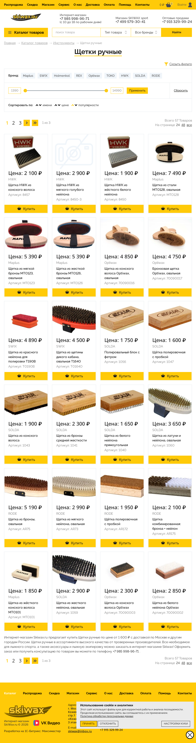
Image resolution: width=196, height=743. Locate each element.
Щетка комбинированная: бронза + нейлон (166, 524)
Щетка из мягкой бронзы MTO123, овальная (21, 273)
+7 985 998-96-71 (74, 19)
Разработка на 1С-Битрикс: (32, 731)
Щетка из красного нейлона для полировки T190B (23, 356)
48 (183, 125)
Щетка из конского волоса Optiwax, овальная (119, 273)
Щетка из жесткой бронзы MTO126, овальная (70, 273)
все (189, 125)
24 (178, 125)
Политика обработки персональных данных (106, 716)
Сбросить (181, 90)
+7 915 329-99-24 (177, 22)
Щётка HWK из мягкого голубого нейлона (70, 189)
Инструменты (63, 43)
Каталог (10, 693)
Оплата (109, 4)
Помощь (125, 4)
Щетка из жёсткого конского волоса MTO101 (23, 607)
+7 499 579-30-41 (130, 22)
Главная (10, 43)
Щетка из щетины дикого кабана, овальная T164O (69, 356)
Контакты (142, 4)
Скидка (32, 4)
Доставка (93, 4)
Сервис (63, 4)
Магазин (48, 4)
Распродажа (13, 4)
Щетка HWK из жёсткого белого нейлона (117, 189)
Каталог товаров (34, 43)
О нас (78, 4)
